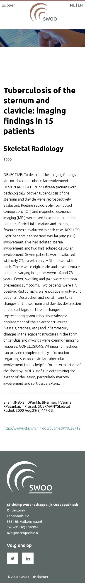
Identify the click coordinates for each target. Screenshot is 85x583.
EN (80, 5)
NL (72, 5)
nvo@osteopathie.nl (23, 533)
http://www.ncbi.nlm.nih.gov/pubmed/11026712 (41, 428)
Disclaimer (40, 577)
